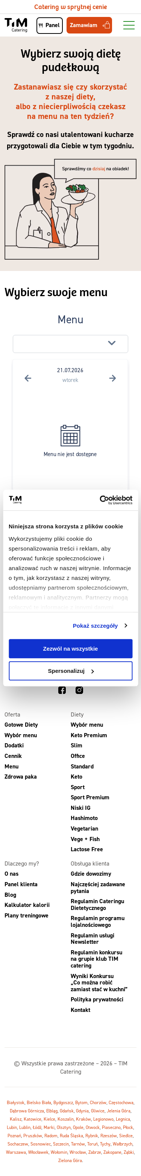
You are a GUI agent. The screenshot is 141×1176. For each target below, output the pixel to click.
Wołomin (59, 1152)
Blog (10, 895)
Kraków (83, 1119)
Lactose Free (87, 849)
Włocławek (38, 1152)
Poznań (14, 1135)
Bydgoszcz (63, 1102)
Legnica (123, 1119)
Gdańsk (67, 1111)
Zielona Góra (70, 1160)
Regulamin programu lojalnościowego (97, 921)
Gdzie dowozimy (91, 874)
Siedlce (126, 1135)
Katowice (32, 1119)
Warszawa (16, 1152)
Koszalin (66, 1119)
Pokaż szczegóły (95, 625)
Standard (82, 766)
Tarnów (78, 1144)
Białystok (15, 1102)
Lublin (24, 1127)
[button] (71, 344)
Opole (78, 1127)
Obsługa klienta (90, 863)
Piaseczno (111, 1127)
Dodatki (14, 745)
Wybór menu (21, 735)
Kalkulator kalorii (27, 905)
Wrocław (78, 1152)
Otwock (93, 1127)
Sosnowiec (40, 1144)
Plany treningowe (27, 915)
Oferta (12, 714)
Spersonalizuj (71, 671)
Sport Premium (90, 797)
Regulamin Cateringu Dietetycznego (97, 904)
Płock (128, 1127)
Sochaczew (18, 1144)
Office (78, 756)
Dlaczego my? (22, 863)
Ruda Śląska (71, 1135)
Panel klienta (21, 884)
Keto (76, 776)
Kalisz (15, 1119)
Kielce (49, 1119)
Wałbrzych (122, 1144)
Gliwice (98, 1111)
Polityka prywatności (97, 999)
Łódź (37, 1127)
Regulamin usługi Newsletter (92, 938)
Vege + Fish (85, 839)
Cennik (13, 756)
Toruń (92, 1144)
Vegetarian (84, 828)
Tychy (105, 1144)
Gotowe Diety (21, 725)
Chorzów (98, 1102)
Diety (77, 714)
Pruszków (32, 1135)
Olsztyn (64, 1127)
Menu (11, 766)
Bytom (81, 1102)
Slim (76, 745)
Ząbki (129, 1152)
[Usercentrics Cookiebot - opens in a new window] (100, 500)
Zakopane (112, 1152)
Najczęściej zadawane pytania (98, 887)
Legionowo (103, 1119)
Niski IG (81, 808)
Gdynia (82, 1111)
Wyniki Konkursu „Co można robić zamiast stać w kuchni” (99, 982)
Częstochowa (121, 1102)
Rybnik (91, 1135)
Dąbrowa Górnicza (27, 1111)
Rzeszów (108, 1135)
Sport (78, 787)
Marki (49, 1127)
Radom (51, 1135)
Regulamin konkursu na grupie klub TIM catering (96, 958)
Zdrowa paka (21, 776)
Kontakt (80, 1010)
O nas (11, 874)
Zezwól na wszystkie (70, 648)
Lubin (12, 1127)
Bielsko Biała (39, 1102)
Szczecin (61, 1144)
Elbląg (52, 1111)
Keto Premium (89, 735)
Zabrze (94, 1152)
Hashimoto (84, 818)
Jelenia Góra (118, 1111)
